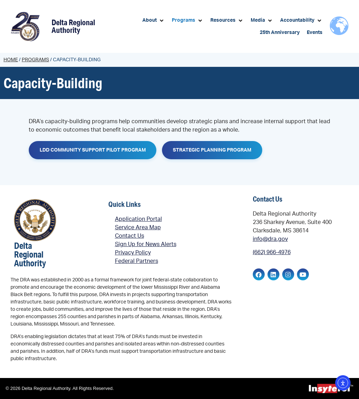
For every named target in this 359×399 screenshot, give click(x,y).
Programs (35, 59)
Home (11, 59)
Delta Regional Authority (73, 26)
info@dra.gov (270, 239)
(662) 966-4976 (272, 252)
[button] (153, 20)
